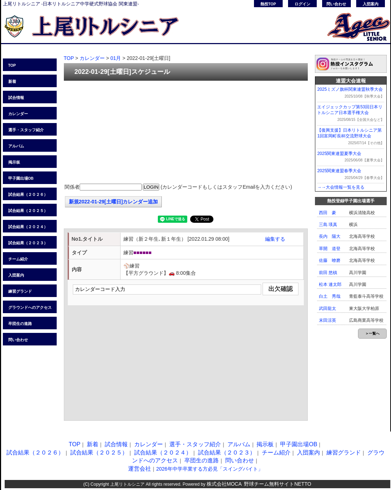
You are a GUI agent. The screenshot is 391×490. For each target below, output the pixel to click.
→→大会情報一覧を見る (340, 187)
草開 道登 (329, 248)
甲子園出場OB (21, 178)
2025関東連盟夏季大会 (339, 153)
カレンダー (18, 114)
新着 (12, 81)
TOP (12, 65)
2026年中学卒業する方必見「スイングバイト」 (209, 469)
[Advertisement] (186, 133)
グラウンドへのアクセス (30, 307)
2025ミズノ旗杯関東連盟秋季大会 (350, 89)
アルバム (16, 146)
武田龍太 (327, 308)
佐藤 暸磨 (329, 260)
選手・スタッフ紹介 (26, 130)
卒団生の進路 (20, 323)
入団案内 (370, 4)
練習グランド (20, 291)
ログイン (302, 4)
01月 (115, 58)
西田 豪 (327, 212)
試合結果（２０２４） (28, 227)
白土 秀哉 (329, 296)
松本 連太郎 (330, 284)
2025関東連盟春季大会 (339, 170)
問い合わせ (336, 4)
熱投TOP (268, 4)
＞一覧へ (372, 333)
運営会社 (139, 469)
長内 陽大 (329, 236)
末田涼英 (327, 320)
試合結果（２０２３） (28, 243)
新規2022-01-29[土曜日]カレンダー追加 (113, 201)
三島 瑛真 (328, 224)
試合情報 (16, 97)
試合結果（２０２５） (28, 210)
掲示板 (14, 162)
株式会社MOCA (224, 484)
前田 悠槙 (328, 272)
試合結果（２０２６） (28, 194)
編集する (275, 239)
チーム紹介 (18, 259)
